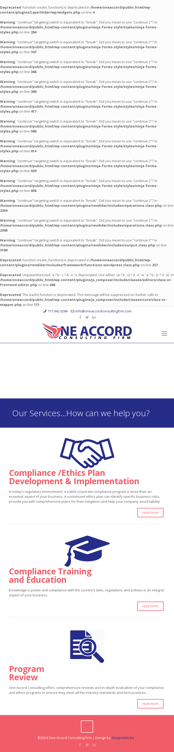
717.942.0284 (58, 311)
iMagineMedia (123, 737)
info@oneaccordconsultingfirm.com (103, 311)
